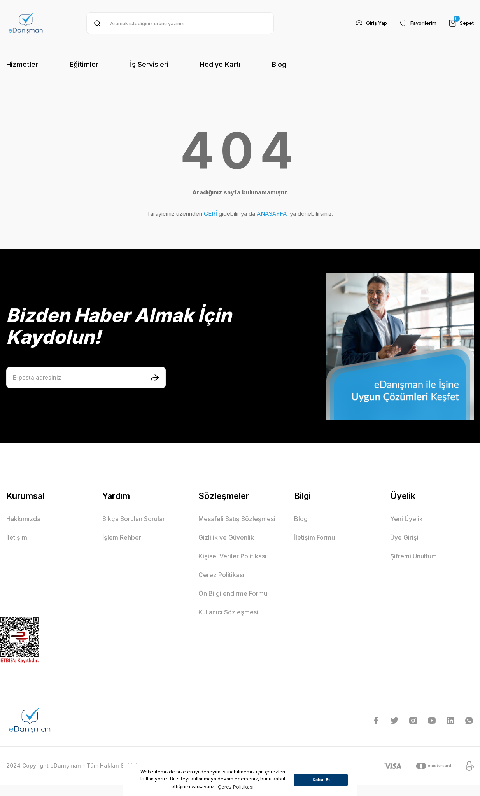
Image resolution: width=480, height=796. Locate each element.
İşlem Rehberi (122, 537)
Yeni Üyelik (406, 519)
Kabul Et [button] (321, 779)
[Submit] (155, 377)
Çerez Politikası (221, 575)
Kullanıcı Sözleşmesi (228, 612)
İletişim (16, 537)
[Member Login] (363, 23)
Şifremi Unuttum (413, 556)
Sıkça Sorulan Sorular (133, 519)
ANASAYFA (272, 213)
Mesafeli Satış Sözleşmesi (236, 519)
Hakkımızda (23, 519)
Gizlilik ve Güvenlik (226, 537)
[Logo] (25, 23)
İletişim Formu (314, 537)
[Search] (180, 23)
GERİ (210, 213)
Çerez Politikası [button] (236, 787)
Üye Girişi (404, 537)
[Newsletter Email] (86, 377)
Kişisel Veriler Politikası (232, 556)
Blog (301, 519)
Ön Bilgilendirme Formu (232, 593)
